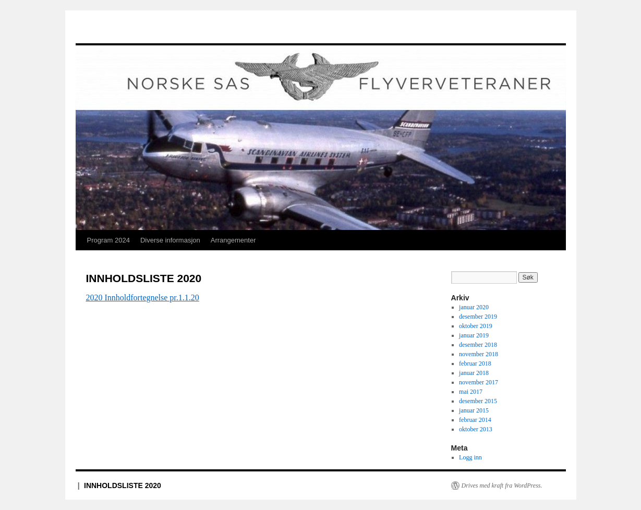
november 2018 (478, 354)
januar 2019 (474, 335)
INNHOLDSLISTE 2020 (122, 485)
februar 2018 (475, 363)
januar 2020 (474, 307)
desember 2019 (478, 316)
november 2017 (478, 382)
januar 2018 (474, 373)
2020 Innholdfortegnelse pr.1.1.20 (142, 297)
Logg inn (470, 457)
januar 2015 (474, 410)
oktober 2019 (475, 326)
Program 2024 (108, 240)
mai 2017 (470, 391)
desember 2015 (478, 401)
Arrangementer (233, 240)
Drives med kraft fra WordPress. (502, 485)
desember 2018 (478, 344)
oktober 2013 (475, 429)
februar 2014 (475, 419)
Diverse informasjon (170, 240)
